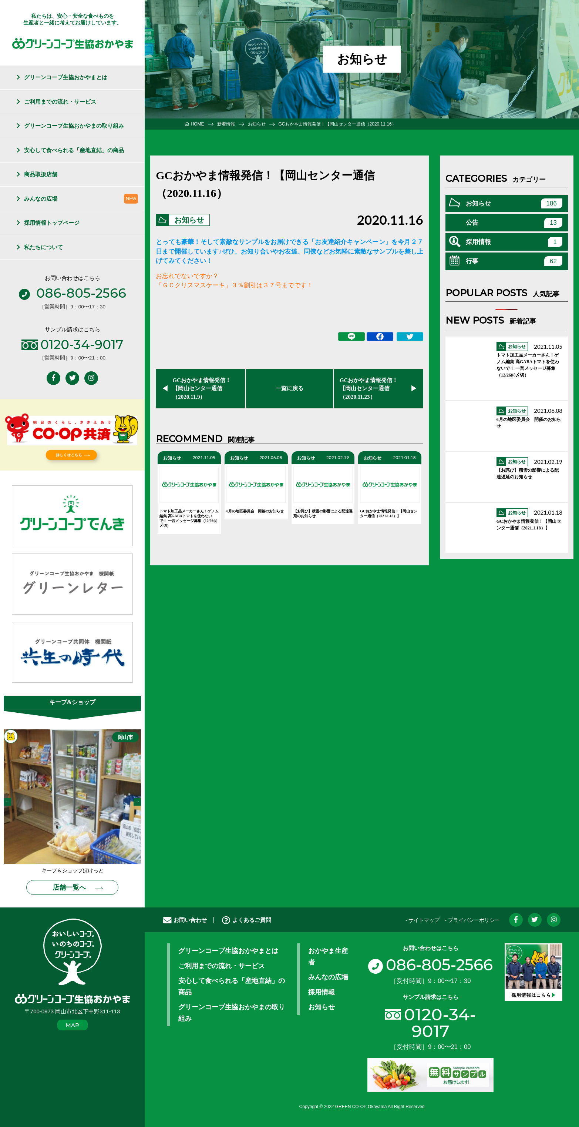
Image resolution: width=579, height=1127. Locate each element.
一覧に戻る (289, 388)
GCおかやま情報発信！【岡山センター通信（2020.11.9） (201, 388)
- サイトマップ (422, 920)
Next (137, 802)
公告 (514, 223)
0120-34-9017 (440, 1022)
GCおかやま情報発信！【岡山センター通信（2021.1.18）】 (388, 513)
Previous (7, 802)
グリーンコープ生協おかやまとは (65, 77)
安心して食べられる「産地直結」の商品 (74, 150)
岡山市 (125, 737)
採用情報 (514, 242)
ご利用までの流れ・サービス (60, 101)
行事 (514, 261)
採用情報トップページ (52, 223)
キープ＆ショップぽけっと (72, 870)
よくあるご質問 (246, 920)
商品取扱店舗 (40, 174)
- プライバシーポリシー (472, 920)
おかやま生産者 (328, 956)
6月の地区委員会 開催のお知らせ (255, 511)
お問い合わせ (185, 920)
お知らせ (189, 220)
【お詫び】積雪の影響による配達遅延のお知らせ (323, 513)
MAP (72, 1025)
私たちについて (43, 247)
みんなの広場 (40, 198)
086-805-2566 (430, 964)
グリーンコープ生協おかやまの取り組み (74, 126)
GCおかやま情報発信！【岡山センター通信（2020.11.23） (369, 388)
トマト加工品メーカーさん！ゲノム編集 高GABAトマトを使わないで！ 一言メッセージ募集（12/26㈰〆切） (189, 518)
